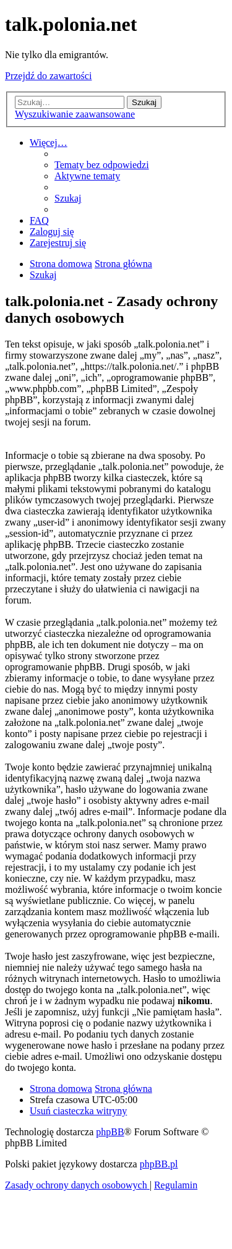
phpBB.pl (159, 1164)
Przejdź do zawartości (48, 75)
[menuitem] (101, 165)
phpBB (110, 1132)
